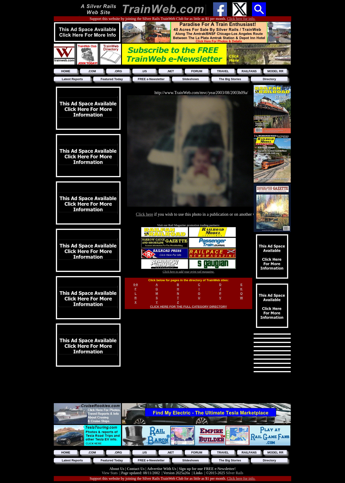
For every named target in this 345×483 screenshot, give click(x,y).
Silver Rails (234, 473)
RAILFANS (249, 71)
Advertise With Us (162, 469)
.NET (170, 71)
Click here (144, 214)
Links (197, 473)
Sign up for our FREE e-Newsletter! (207, 469)
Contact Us (136, 469)
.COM (92, 71)
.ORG (118, 71)
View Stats (110, 473)
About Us (117, 469)
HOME (65, 71)
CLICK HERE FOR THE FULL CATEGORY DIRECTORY (188, 306)
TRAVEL (223, 71)
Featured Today (112, 79)
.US (144, 71)
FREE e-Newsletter (151, 79)
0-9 (135, 284)
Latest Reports (72, 79)
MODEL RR (275, 71)
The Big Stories (230, 79)
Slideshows (190, 79)
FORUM (196, 71)
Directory (269, 79)
